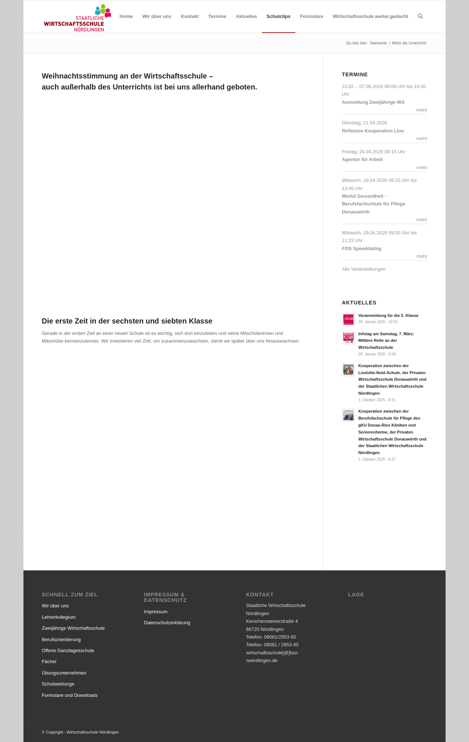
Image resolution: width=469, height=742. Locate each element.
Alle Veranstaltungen (363, 269)
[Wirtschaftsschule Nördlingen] (78, 16)
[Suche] (420, 16)
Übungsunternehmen (64, 673)
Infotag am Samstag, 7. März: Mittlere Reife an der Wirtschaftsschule (386, 341)
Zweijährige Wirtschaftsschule (73, 628)
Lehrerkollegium (59, 617)
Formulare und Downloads (69, 695)
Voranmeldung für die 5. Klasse (388, 315)
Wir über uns (55, 605)
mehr (421, 110)
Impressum (155, 611)
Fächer (49, 661)
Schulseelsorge (58, 684)
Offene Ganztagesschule (68, 650)
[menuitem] (126, 16)
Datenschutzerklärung (167, 622)
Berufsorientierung (61, 639)
